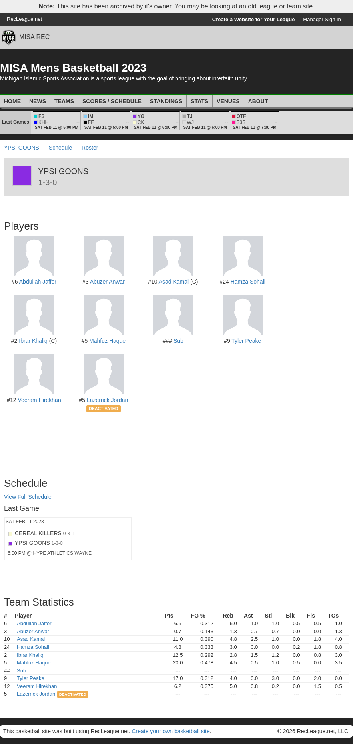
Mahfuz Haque (107, 341)
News (37, 101)
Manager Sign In (322, 19)
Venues (228, 101)
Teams (64, 101)
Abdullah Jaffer (37, 281)
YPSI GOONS (21, 147)
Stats (199, 101)
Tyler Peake (246, 341)
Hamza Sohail (248, 281)
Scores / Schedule (112, 101)
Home (12, 101)
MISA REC (34, 37)
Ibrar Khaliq (33, 341)
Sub (178, 341)
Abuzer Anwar (107, 281)
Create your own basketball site (170, 731)
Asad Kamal (174, 281)
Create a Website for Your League (253, 19)
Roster (90, 147)
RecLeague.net (24, 19)
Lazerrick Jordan (107, 400)
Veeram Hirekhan (39, 400)
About (258, 101)
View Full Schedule (28, 497)
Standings (166, 101)
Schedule (60, 147)
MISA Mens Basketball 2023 (73, 68)
